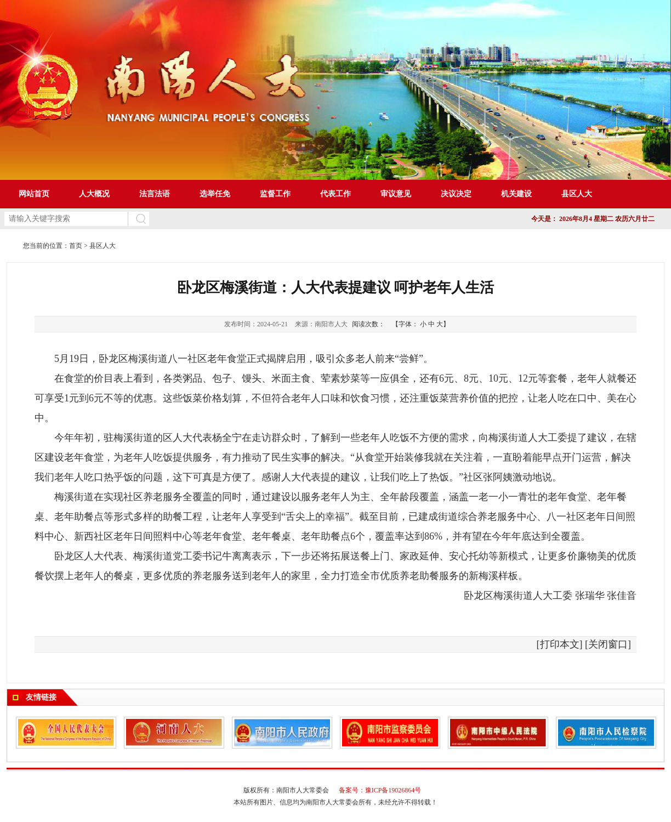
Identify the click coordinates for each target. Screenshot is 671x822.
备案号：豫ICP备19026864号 (380, 790)
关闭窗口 (608, 644)
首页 (75, 246)
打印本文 (559, 644)
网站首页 (34, 194)
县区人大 (102, 246)
